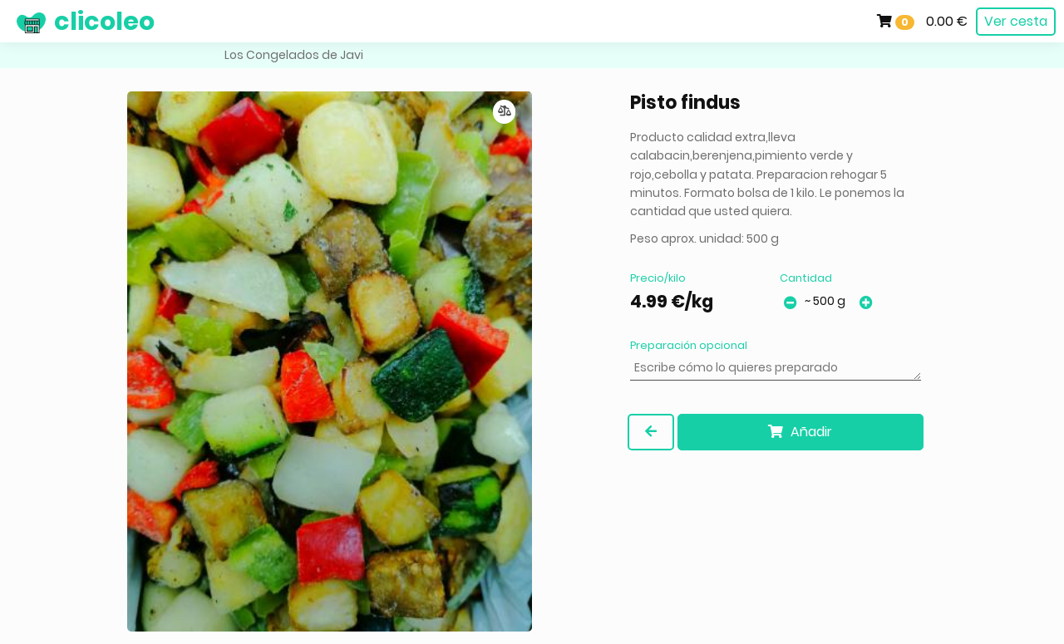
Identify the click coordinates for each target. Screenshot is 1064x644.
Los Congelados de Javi (293, 55)
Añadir (800, 431)
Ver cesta (1015, 21)
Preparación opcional (688, 345)
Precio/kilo (658, 278)
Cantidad (806, 278)
